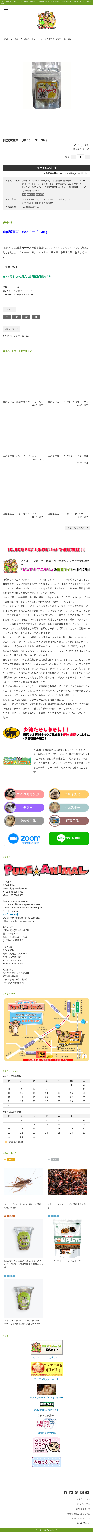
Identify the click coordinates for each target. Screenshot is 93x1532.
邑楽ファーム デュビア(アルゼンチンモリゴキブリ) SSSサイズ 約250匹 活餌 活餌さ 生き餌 (23, 1264)
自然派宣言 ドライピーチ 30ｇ (20, 513)
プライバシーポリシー (80, 1519)
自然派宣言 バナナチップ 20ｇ (20, 456)
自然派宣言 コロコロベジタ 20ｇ (66, 513)
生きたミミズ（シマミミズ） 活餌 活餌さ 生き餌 (67, 1205)
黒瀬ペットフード (31, 39)
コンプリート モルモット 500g (67, 1261)
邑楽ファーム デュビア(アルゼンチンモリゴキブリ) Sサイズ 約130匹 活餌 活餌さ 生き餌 (23, 1322)
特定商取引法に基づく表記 (78, 1514)
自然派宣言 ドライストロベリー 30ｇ (68, 402)
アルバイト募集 (83, 1504)
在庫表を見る (52, 173)
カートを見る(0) (69, 173)
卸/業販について (83, 1509)
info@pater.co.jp (11, 914)
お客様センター (83, 1500)
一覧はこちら (78, 527)
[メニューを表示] (6, 9)
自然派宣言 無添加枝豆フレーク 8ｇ (22, 402)
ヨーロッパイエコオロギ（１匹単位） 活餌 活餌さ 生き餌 (22, 1205)
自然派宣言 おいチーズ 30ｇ (16, 336)
